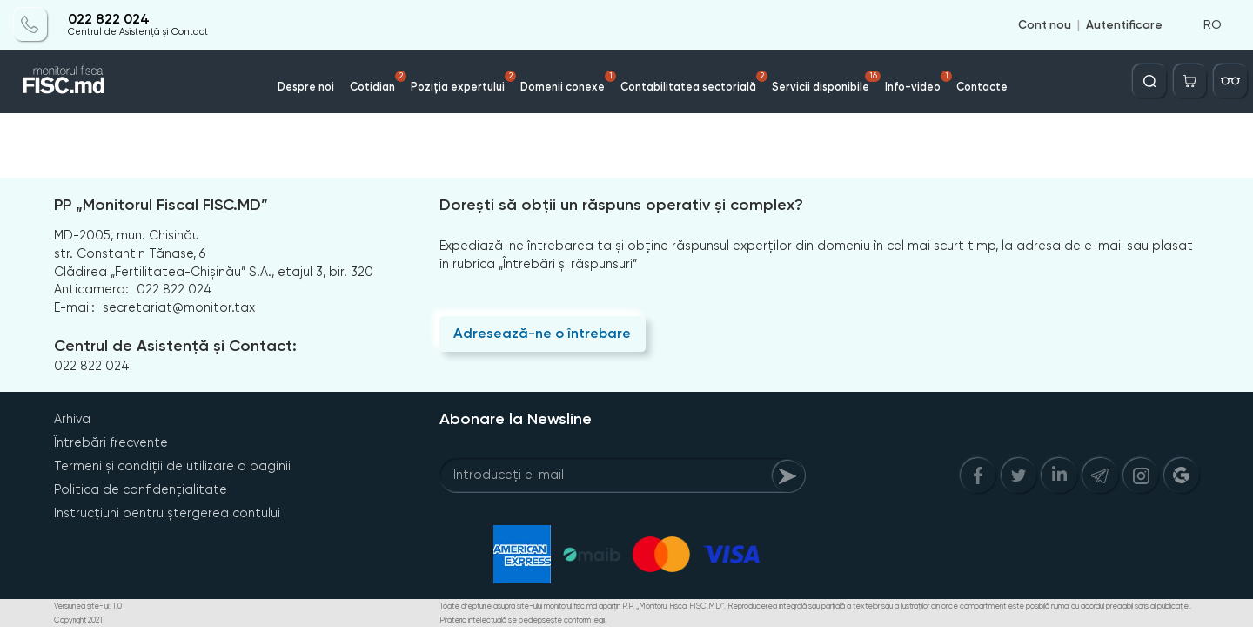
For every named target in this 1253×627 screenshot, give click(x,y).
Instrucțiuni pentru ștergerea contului (167, 513)
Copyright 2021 (78, 620)
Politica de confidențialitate (140, 489)
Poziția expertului (464, 82)
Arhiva (72, 419)
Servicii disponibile (826, 82)
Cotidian (378, 82)
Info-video (919, 82)
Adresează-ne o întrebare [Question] (542, 333)
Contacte (982, 86)
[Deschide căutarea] (1149, 81)
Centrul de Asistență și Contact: (175, 345)
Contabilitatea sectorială (694, 82)
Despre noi (306, 86)
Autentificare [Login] (1124, 24)
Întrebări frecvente (111, 442)
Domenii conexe (568, 82)
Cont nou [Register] (1044, 24)
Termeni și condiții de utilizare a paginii (172, 466)
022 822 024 (109, 19)
